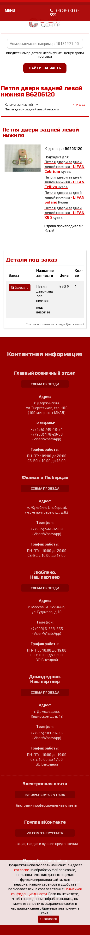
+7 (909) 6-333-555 (46, 629)
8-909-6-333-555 (64, 12)
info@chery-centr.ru (45, 795)
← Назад (78, 104)
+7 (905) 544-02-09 (46, 529)
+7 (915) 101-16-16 (46, 733)
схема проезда (45, 384)
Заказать (19, 287)
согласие (21, 870)
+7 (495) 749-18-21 (46, 429)
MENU (10, 10)
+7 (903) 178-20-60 (46, 434)
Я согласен (48, 919)
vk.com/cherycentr (45, 833)
